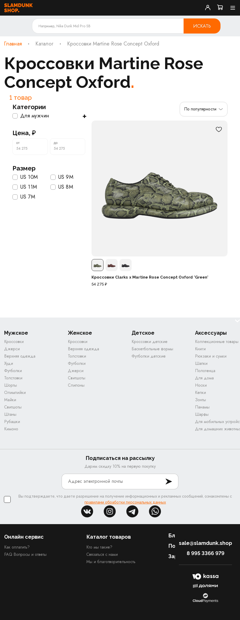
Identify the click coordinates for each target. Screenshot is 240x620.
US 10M (25, 177)
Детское (143, 333)
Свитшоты (13, 407)
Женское (80, 333)
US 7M (23, 197)
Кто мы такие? (99, 547)
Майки (10, 400)
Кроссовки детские (149, 342)
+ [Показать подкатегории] (84, 116)
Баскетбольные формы (152, 349)
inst (110, 511)
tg (132, 511)
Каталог (44, 44)
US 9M (61, 177)
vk (87, 511)
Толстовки (13, 378)
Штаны (10, 414)
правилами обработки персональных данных (125, 502)
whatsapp (155, 511)
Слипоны (76, 385)
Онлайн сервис (24, 537)
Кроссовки (14, 342)
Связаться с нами (102, 554)
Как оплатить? (17, 547)
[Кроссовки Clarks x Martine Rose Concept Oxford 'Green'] (160, 188)
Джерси (12, 349)
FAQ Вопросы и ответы (25, 554)
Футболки (13, 371)
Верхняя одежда (19, 356)
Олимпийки (15, 392)
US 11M (24, 187)
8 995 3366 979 (205, 553)
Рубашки (12, 422)
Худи (8, 363)
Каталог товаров (108, 537)
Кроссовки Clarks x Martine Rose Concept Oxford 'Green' (150, 277)
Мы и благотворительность (110, 562)
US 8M (61, 187)
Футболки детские (149, 356)
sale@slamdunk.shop (205, 543)
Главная (13, 44)
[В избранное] (218, 129)
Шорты (10, 385)
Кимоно (11, 429)
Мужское (16, 333)
